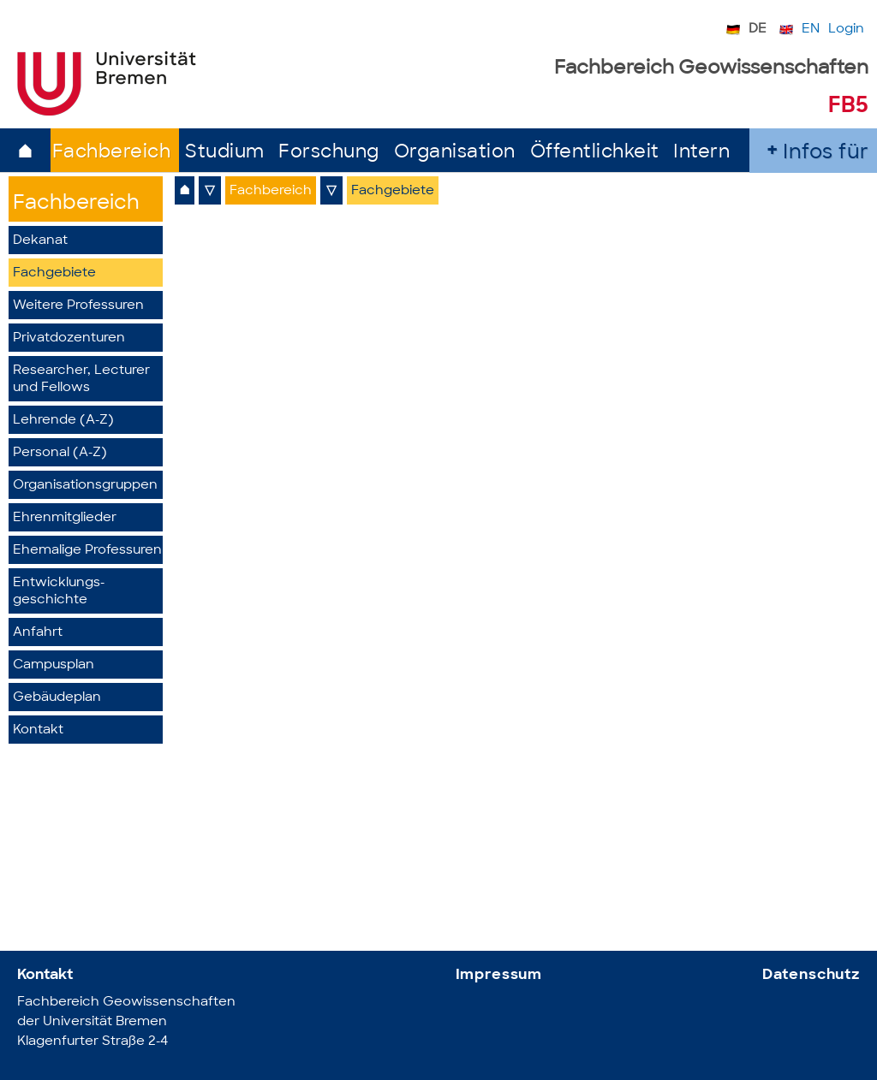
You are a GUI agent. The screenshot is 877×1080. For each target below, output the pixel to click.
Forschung (328, 153)
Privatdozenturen (69, 338)
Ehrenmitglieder (64, 518)
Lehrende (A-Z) (63, 420)
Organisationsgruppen (85, 485)
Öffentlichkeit (594, 153)
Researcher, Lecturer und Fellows (81, 380)
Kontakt (38, 730)
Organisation (455, 153)
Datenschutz (811, 975)
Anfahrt (38, 632)
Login (846, 29)
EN (811, 29)
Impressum (499, 975)
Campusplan (53, 665)
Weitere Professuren (78, 306)
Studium (225, 153)
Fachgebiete (54, 273)
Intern (701, 153)
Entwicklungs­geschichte (58, 592)
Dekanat (40, 240)
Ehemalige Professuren (87, 550)
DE (758, 29)
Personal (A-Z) (60, 453)
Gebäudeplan (57, 697)
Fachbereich (111, 153)
